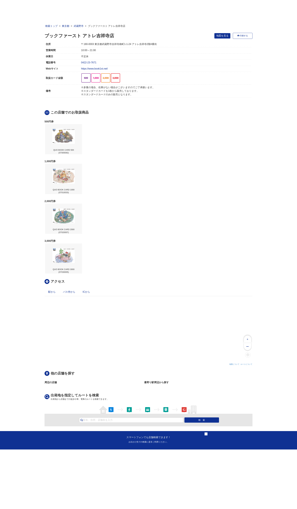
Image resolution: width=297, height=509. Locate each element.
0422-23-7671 (88, 62)
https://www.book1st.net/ (94, 68)
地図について (234, 364)
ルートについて (246, 364)
